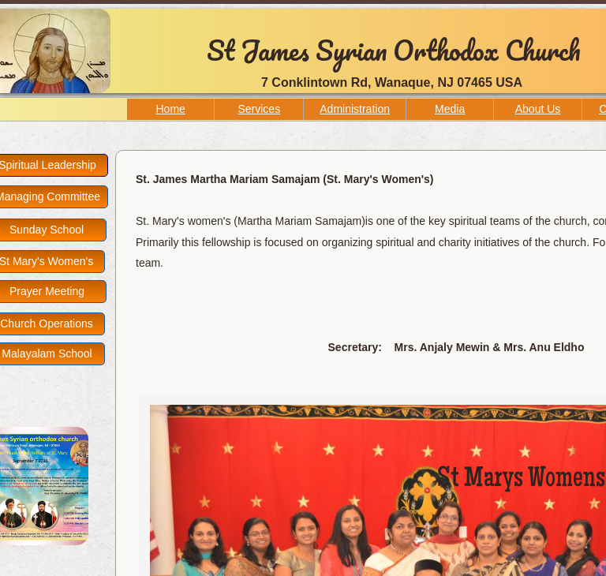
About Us (538, 109)
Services (259, 109)
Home (170, 109)
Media (450, 109)
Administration (355, 109)
